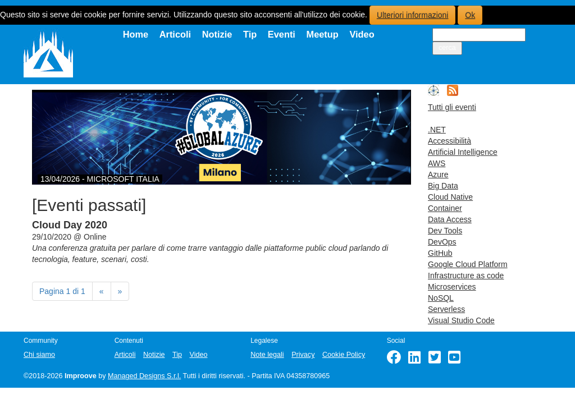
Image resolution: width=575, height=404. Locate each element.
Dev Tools (445, 230)
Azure (438, 174)
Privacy (302, 355)
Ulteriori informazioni (413, 15)
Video (361, 34)
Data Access (450, 219)
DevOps (442, 241)
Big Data (443, 185)
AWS (436, 163)
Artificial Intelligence (463, 152)
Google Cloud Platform (468, 264)
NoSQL (441, 297)
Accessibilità (449, 140)
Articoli (175, 34)
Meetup (323, 34)
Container (445, 208)
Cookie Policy (343, 355)
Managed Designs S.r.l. (144, 376)
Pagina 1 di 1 (62, 291)
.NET (437, 129)
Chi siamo (39, 355)
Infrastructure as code (466, 275)
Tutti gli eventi (452, 107)
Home (136, 34)
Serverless (446, 309)
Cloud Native (450, 196)
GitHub (440, 253)
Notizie (217, 34)
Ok (470, 15)
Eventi (281, 34)
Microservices (452, 286)
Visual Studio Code (461, 320)
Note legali (267, 355)
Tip (250, 34)
